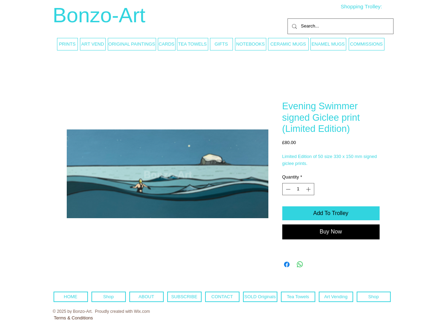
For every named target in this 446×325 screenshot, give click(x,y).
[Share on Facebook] (287, 264)
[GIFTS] (221, 44)
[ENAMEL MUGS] (328, 44)
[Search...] (340, 26)
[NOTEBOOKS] (250, 44)
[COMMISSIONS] (366, 44)
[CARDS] (167, 44)
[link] (367, 6)
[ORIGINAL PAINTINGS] (132, 44)
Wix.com (142, 311)
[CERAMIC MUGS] (288, 44)
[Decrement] (287, 189)
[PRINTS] (67, 44)
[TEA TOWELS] (192, 44)
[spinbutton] (298, 189)
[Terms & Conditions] (73, 318)
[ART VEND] (93, 44)
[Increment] (309, 189)
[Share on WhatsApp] (300, 264)
